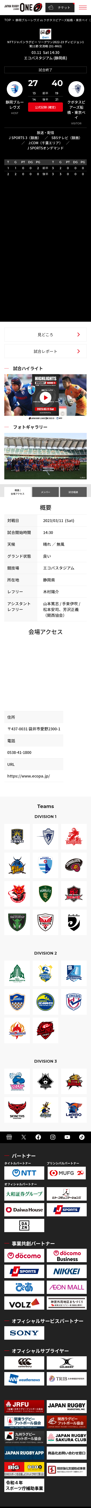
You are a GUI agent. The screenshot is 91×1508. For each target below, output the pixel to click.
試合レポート (45, 351)
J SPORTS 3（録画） (25, 137)
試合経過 (73, 492)
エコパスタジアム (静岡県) (45, 57)
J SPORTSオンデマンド (45, 147)
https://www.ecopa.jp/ (28, 776)
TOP (7, 20)
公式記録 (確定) (45, 107)
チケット (59, 7)
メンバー (45, 492)
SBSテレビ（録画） (66, 137)
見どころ (45, 334)
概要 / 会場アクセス (17, 492)
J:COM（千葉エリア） (45, 142)
